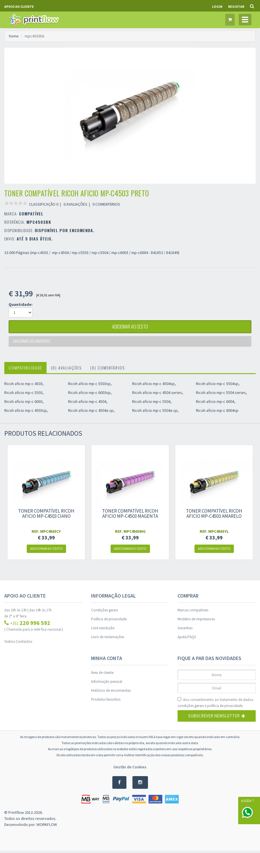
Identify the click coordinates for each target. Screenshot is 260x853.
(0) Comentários (107, 370)
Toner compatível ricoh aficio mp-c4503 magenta (130, 516)
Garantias (185, 630)
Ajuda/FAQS (187, 639)
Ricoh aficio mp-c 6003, (24, 403)
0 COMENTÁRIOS (106, 204)
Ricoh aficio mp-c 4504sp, (154, 385)
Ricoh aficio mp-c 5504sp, (218, 385)
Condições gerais (104, 612)
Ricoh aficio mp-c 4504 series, (157, 394)
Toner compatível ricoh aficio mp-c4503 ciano (46, 516)
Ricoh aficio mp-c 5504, (152, 403)
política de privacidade (224, 708)
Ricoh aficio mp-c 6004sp (217, 412)
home (14, 36)
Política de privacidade (109, 621)
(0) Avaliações (66, 370)
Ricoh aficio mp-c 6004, (215, 403)
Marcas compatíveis (193, 612)
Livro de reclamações (107, 639)
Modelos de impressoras (196, 621)
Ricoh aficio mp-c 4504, (87, 403)
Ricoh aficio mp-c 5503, (24, 394)
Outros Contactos (18, 643)
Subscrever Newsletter (216, 718)
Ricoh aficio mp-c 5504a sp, (155, 412)
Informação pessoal (106, 683)
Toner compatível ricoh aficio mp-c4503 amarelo (214, 516)
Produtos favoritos (105, 701)
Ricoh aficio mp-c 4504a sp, (91, 412)
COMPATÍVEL (31, 214)
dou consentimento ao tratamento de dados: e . (216, 705)
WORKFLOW (46, 826)
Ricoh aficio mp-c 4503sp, (26, 412)
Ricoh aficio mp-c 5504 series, (221, 394)
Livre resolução (103, 630)
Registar (236, 6)
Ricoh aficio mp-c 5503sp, (90, 385)
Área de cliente (102, 674)
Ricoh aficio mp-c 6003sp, (90, 394)
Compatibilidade (25, 370)
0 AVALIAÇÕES (75, 204)
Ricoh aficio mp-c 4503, (24, 385)
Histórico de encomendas (111, 692)
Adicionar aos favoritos (32, 343)
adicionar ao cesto (130, 327)
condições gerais (191, 708)
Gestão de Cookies (130, 769)
